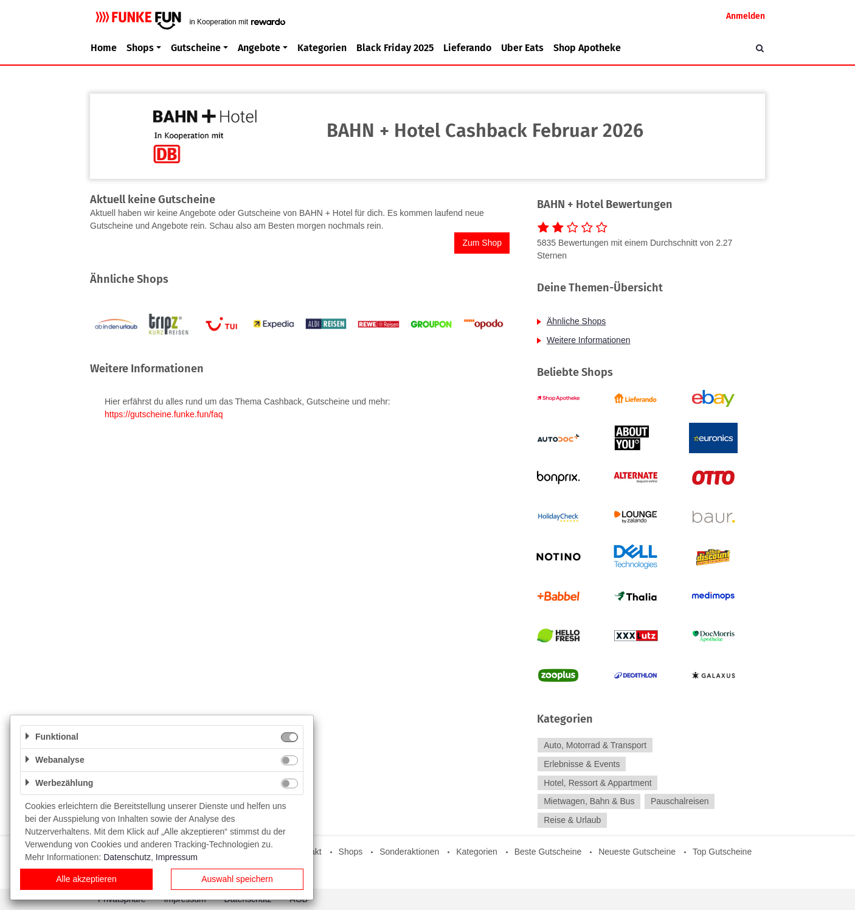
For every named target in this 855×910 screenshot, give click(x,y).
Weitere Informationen (588, 340)
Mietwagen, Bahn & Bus (589, 802)
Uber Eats (522, 48)
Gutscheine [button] (196, 48)
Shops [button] (140, 48)
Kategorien (322, 48)
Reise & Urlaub (572, 820)
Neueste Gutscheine (637, 851)
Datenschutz (127, 857)
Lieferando (467, 48)
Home (104, 48)
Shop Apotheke (587, 48)
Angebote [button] (259, 48)
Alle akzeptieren (86, 879)
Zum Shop (482, 243)
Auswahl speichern (237, 879)
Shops (351, 851)
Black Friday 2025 (395, 48)
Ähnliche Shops (576, 321)
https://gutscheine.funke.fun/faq (164, 414)
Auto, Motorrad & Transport (595, 745)
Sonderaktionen (409, 851)
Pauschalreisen (680, 802)
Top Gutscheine (722, 851)
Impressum (177, 857)
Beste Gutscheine (548, 851)
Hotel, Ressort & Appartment (597, 783)
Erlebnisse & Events (582, 764)
